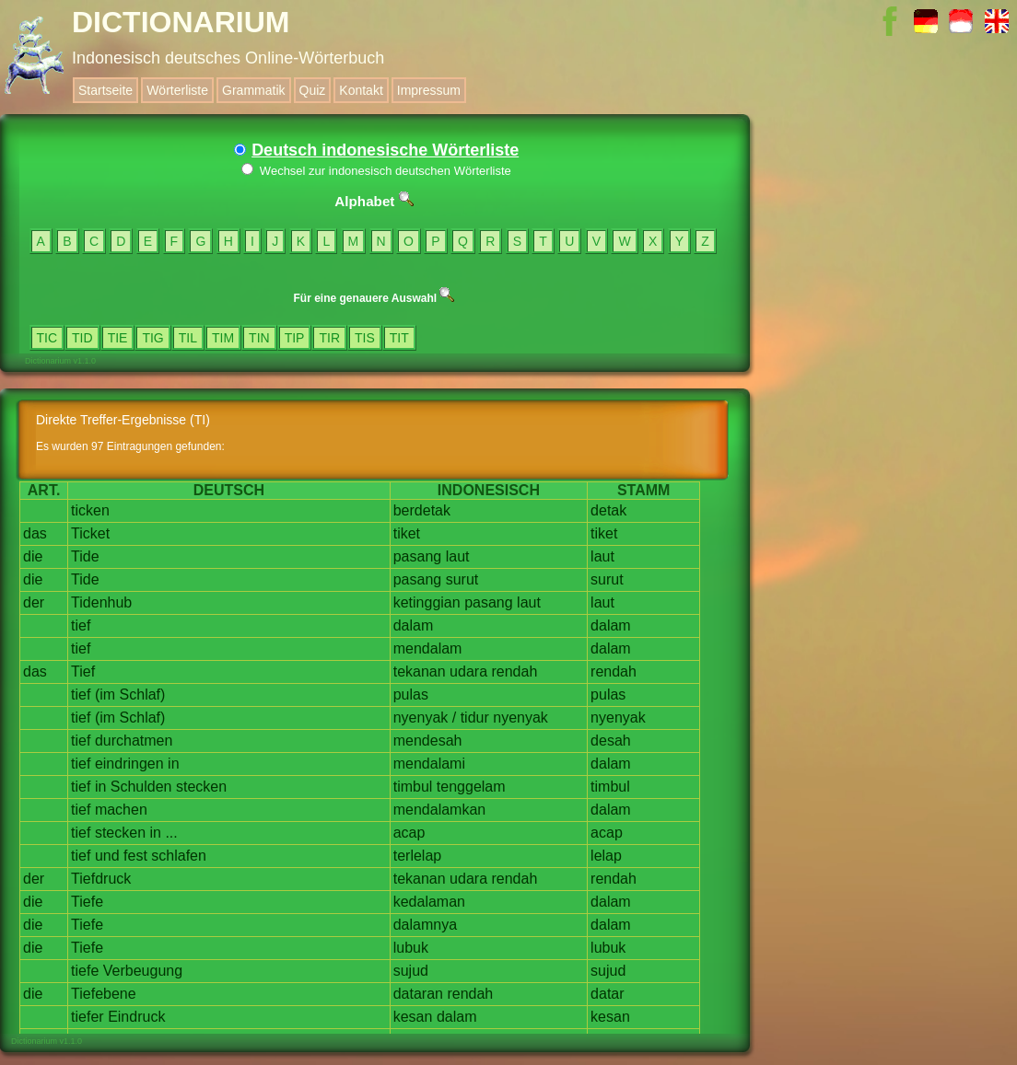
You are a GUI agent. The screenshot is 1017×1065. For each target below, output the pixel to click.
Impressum (429, 90)
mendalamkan (439, 809)
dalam (413, 625)
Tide (85, 556)
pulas (410, 694)
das (35, 533)
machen (121, 809)
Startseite (105, 90)
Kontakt (360, 90)
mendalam (427, 648)
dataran (418, 993)
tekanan (419, 671)
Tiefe (87, 901)
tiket (406, 533)
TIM (223, 337)
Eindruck (136, 1016)
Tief (83, 671)
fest (135, 855)
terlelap (417, 855)
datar (607, 993)
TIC (47, 337)
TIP (295, 337)
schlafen (178, 855)
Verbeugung (142, 970)
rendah (514, 671)
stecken (201, 786)
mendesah (427, 740)
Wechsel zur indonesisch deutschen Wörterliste (376, 171)
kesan (413, 1016)
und (107, 855)
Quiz (312, 90)
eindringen (129, 763)
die (32, 556)
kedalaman (429, 901)
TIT (399, 337)
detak (608, 510)
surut (462, 579)
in (173, 763)
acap (409, 832)
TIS (365, 337)
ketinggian (427, 602)
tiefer (87, 1016)
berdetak (421, 510)
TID (82, 337)
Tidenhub (101, 602)
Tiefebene (103, 993)
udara (468, 671)
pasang (417, 556)
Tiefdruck (101, 878)
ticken (90, 510)
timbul (413, 786)
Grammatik (253, 90)
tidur (475, 717)
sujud (410, 970)
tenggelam (471, 786)
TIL (188, 337)
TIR (329, 337)
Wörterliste (177, 90)
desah (610, 740)
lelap (606, 855)
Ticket (90, 533)
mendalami (429, 763)
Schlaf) (143, 694)
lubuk (410, 947)
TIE (118, 337)
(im (105, 694)
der (33, 602)
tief (80, 625)
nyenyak (421, 717)
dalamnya (425, 924)
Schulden (141, 786)
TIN (259, 337)
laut (458, 556)
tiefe (85, 970)
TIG (152, 337)
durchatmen (134, 740)
